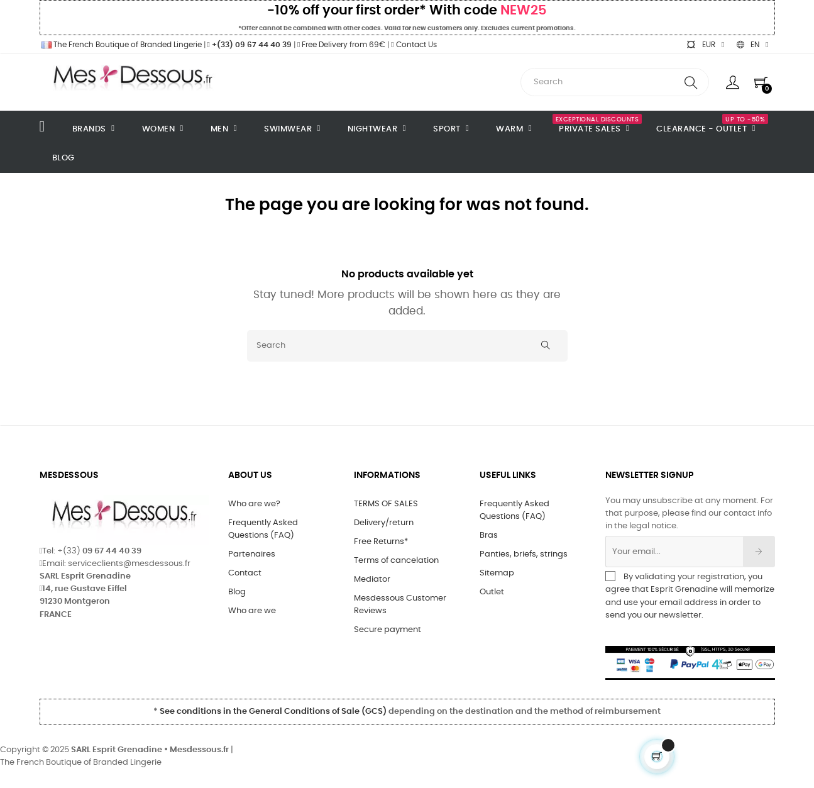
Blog (237, 592)
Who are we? (254, 504)
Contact (244, 573)
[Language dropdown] (752, 44)
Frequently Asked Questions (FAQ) (263, 529)
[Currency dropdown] (705, 44)
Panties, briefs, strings (524, 554)
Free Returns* (381, 542)
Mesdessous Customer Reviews (400, 604)
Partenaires (251, 554)
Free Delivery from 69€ (341, 44)
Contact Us (413, 44)
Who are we (252, 611)
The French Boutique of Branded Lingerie (121, 44)
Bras (489, 535)
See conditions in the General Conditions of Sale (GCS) (273, 712)
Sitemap (497, 573)
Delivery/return (384, 523)
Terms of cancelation (396, 561)
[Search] (407, 345)
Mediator (372, 579)
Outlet (492, 592)
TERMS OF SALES (386, 504)
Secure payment (387, 630)
